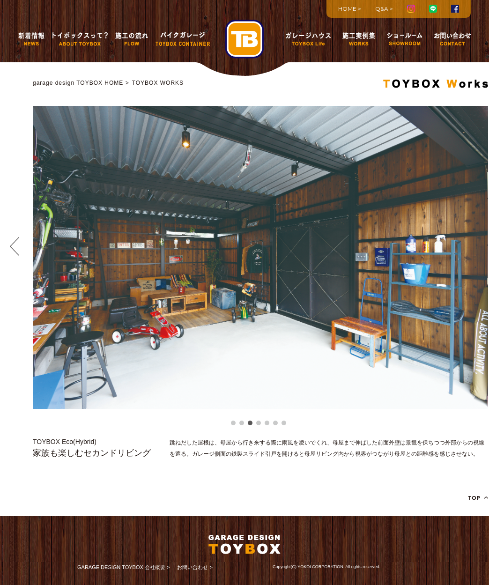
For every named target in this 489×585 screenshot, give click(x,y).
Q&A (381, 8)
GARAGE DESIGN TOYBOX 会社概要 (121, 567)
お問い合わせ (192, 567)
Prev (14, 246)
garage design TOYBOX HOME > (81, 83)
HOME (347, 8)
